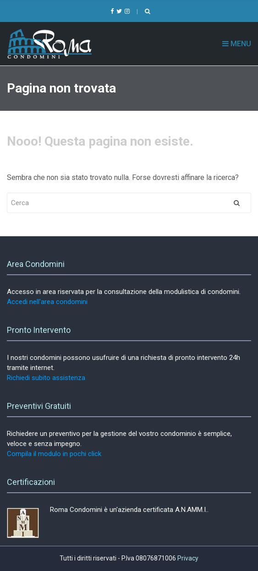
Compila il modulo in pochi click (54, 454)
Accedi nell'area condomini (47, 302)
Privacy (187, 558)
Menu (236, 43)
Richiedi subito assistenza (46, 378)
